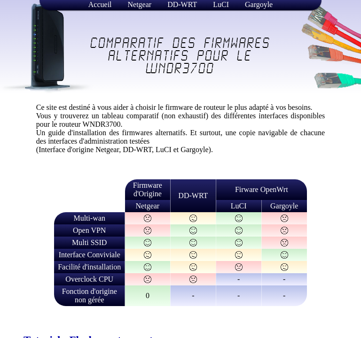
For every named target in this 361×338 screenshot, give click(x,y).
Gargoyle (259, 4)
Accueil (100, 4)
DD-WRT (182, 4)
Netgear (140, 4)
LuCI (221, 4)
